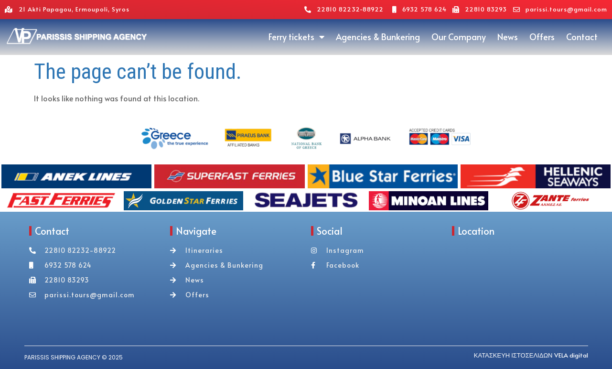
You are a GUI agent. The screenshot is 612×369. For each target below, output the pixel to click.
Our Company (458, 37)
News (507, 37)
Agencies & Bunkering (378, 37)
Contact (582, 37)
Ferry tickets (296, 37)
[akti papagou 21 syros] (517, 293)
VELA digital (571, 355)
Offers (542, 37)
